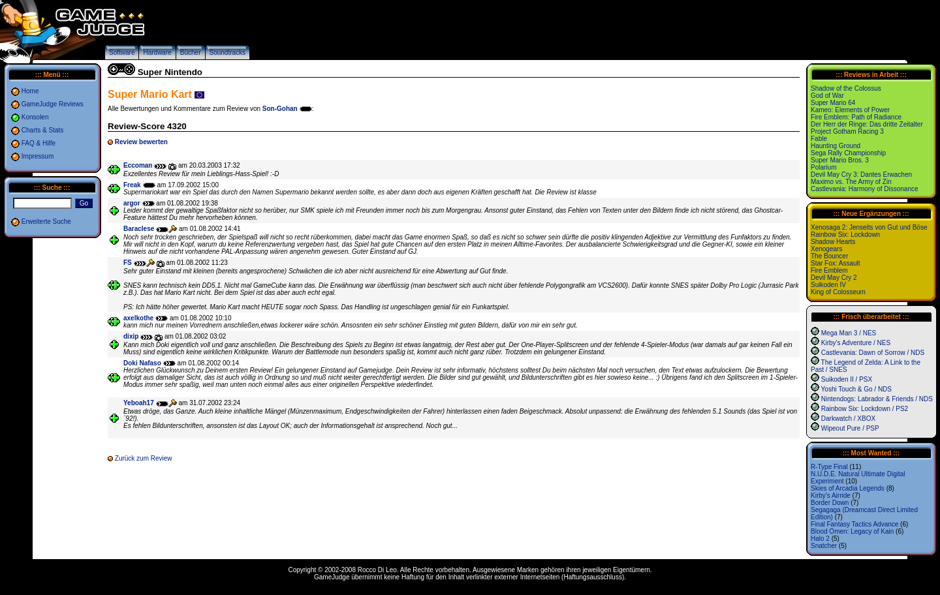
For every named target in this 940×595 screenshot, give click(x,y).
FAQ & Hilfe (38, 143)
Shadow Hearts (833, 241)
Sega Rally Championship (848, 153)
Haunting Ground (835, 145)
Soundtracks (228, 52)
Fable (819, 138)
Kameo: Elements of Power (850, 110)
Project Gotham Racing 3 (847, 131)
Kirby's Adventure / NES (855, 342)
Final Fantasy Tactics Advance (854, 524)
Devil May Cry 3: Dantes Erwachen (861, 174)
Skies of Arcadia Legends (848, 488)
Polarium (823, 167)
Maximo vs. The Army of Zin (851, 181)
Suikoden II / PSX (846, 379)
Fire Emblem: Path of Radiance (856, 117)
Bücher (190, 52)
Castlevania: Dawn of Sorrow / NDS (872, 352)
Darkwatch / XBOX (848, 418)
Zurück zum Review (143, 458)
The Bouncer (829, 256)
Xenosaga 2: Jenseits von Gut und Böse (869, 227)
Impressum (38, 156)
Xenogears (826, 248)
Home (30, 91)
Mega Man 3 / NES (848, 333)
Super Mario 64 (833, 102)
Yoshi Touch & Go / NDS (856, 389)
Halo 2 (820, 538)
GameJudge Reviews (53, 104)
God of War (827, 95)
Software (121, 52)
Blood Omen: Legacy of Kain (852, 531)
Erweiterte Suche (46, 221)
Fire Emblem (829, 270)
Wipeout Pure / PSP (850, 428)
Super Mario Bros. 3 (840, 160)
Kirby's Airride (831, 495)
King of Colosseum (838, 292)
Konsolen (35, 117)
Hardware (157, 52)
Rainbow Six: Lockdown (845, 234)
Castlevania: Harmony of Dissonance (864, 188)
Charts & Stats (42, 130)
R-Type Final (829, 466)
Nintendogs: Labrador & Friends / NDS (877, 399)
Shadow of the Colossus (846, 88)
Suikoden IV (828, 284)
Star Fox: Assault (835, 263)
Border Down (830, 502)
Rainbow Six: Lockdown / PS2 (864, 408)
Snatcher (824, 545)
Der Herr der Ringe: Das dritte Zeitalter (867, 124)
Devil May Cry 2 (834, 277)
